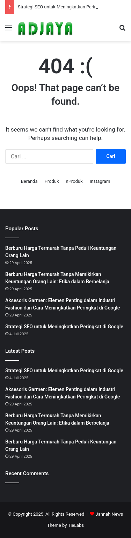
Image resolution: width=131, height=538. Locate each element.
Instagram (100, 181)
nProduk (74, 181)
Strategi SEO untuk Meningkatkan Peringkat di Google (72, 6)
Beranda (29, 181)
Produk (51, 181)
